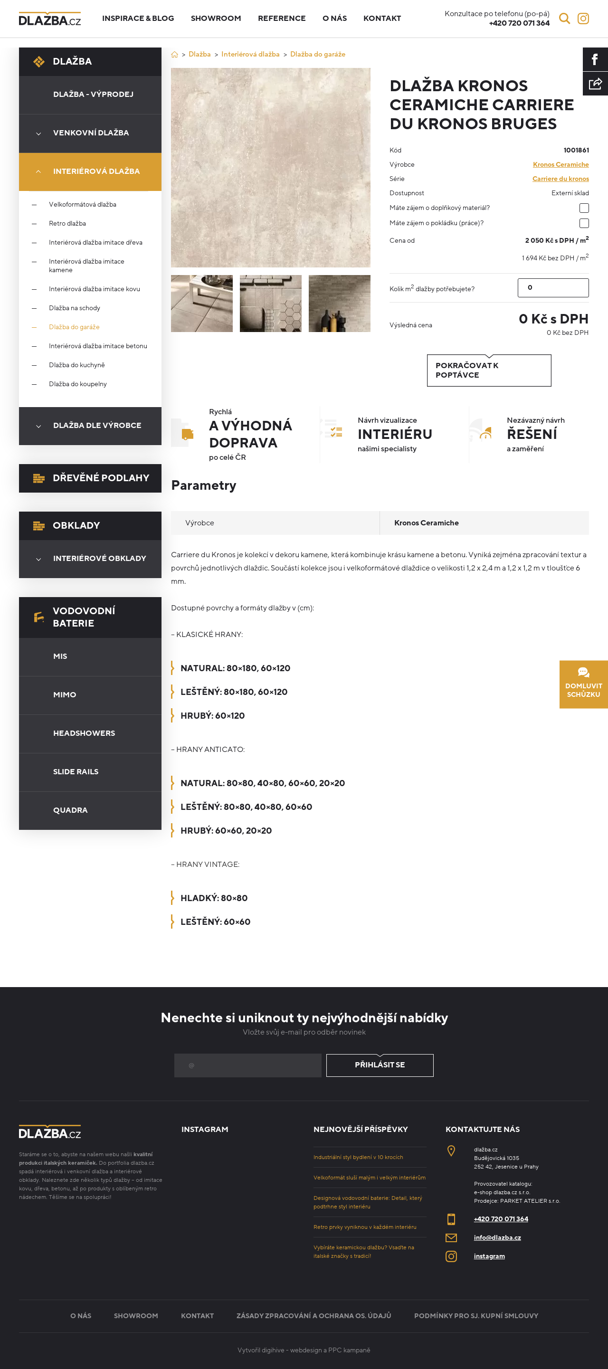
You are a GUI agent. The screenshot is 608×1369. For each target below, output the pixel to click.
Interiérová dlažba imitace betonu (98, 346)
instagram (489, 1256)
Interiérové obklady (87, 559)
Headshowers (84, 733)
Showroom (216, 18)
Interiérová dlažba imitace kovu (94, 289)
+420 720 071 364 (501, 1219)
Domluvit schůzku (583, 683)
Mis (60, 656)
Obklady (66, 526)
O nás (335, 18)
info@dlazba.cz (497, 1237)
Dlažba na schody (74, 308)
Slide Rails (75, 772)
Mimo (64, 695)
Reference (282, 18)
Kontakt (382, 18)
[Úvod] (174, 54)
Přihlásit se (380, 1065)
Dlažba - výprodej (93, 94)
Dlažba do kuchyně (77, 365)
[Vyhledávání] (564, 18)
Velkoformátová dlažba (82, 204)
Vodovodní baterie (74, 617)
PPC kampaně (349, 1350)
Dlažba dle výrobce (85, 426)
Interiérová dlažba (84, 171)
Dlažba (62, 62)
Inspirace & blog (138, 18)
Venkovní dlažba (79, 133)
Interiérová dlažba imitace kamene (86, 266)
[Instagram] (583, 18)
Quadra (70, 810)
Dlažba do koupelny (78, 384)
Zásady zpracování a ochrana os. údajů (314, 1316)
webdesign (306, 1350)
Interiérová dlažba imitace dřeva (95, 242)
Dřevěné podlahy (91, 478)
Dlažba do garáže (74, 327)
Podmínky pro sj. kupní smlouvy (476, 1316)
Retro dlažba (67, 223)
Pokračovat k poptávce (489, 370)
